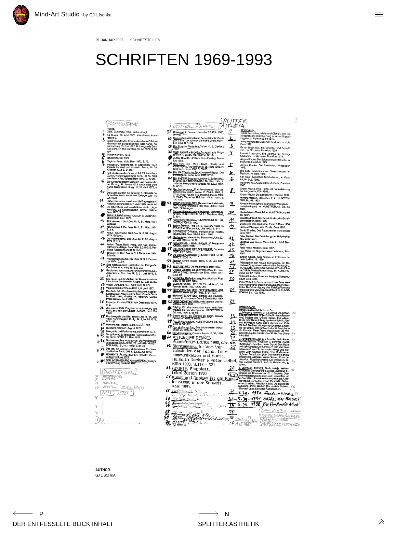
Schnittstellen (145, 40)
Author (102, 470)
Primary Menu (378, 14)
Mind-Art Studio (58, 14)
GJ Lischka (105, 475)
